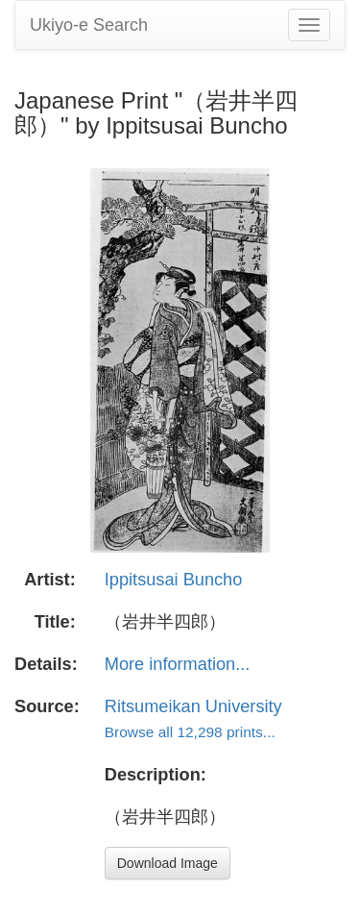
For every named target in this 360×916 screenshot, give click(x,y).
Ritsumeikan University (193, 706)
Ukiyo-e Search (89, 25)
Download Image (167, 863)
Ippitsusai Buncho (174, 579)
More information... (178, 664)
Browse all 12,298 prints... (190, 732)
